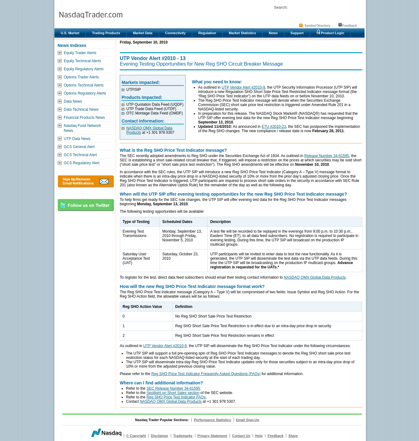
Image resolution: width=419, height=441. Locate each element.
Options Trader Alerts (81, 77)
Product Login (330, 32)
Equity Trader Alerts (80, 53)
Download (86, 181)
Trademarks (183, 436)
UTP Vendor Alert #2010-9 (243, 87)
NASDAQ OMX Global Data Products (315, 277)
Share (293, 436)
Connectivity (175, 33)
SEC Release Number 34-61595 (173, 388)
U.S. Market (70, 33)
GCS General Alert (79, 147)
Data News (73, 101)
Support (297, 33)
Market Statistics (242, 33)
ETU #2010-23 (274, 126)
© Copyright (136, 436)
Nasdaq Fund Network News (82, 128)
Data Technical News (81, 109)
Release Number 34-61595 (326, 156)
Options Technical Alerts (84, 85)
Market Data (142, 33)
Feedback (349, 25)
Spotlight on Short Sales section (173, 393)
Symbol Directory (317, 25)
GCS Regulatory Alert (82, 163)
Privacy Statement (212, 436)
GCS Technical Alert (80, 155)
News (273, 33)
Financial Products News (84, 117)
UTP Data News (77, 139)
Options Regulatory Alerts (85, 93)
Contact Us (241, 436)
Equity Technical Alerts (82, 61)
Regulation (207, 33)
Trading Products (106, 33)
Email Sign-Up (247, 420)
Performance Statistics (212, 420)
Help (259, 436)
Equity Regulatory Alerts (84, 69)
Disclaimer (159, 436)
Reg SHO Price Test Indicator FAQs (176, 397)
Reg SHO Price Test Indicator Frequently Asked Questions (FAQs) (205, 374)
